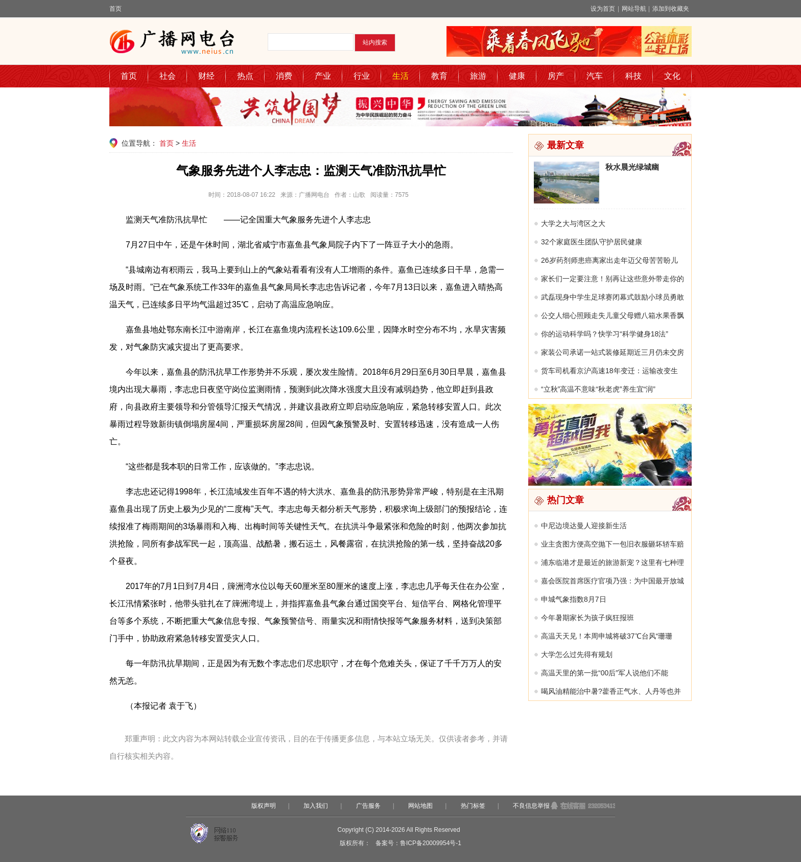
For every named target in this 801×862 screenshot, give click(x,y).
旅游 (478, 76)
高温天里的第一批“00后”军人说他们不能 (604, 673)
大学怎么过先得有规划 (576, 654)
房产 (556, 76)
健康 (517, 76)
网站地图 (420, 805)
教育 (439, 76)
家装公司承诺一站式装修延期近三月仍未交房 (612, 352)
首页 (115, 8)
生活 (400, 76)
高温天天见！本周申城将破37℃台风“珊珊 (606, 636)
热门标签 (473, 805)
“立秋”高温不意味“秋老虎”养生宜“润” (598, 389)
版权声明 (263, 805)
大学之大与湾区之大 (573, 223)
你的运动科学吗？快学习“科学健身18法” (604, 334)
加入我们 (315, 805)
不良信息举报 (531, 805)
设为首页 (603, 8)
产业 (323, 76)
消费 (284, 76)
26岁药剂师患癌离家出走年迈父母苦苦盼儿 (609, 260)
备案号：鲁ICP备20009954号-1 (418, 843)
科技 (633, 76)
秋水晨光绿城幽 (632, 167)
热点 (245, 76)
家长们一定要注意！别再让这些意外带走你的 (612, 279)
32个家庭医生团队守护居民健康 (591, 242)
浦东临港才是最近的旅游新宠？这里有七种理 (612, 562)
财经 (206, 76)
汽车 (594, 76)
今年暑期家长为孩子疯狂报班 (587, 618)
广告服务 (368, 805)
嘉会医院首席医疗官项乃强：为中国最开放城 (612, 581)
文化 (672, 76)
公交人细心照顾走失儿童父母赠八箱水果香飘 (612, 315)
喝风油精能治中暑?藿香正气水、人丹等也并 (611, 691)
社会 (167, 76)
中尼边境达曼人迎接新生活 (584, 525)
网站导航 (634, 8)
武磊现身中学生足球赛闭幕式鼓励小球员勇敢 (612, 297)
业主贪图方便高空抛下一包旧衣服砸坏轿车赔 (612, 544)
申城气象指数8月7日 (573, 599)
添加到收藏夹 (670, 8)
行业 (362, 76)
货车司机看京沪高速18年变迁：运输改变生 (609, 371)
